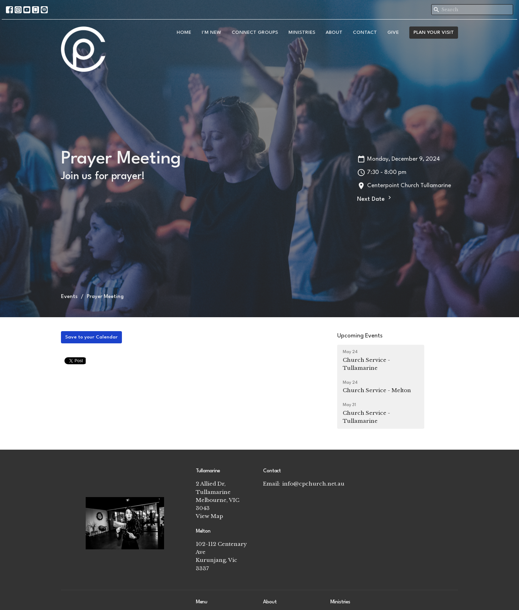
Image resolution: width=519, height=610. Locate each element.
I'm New (211, 32)
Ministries (301, 32)
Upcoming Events (359, 336)
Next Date (375, 198)
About (334, 32)
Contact (365, 32)
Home (184, 32)
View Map (209, 516)
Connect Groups (255, 32)
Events (69, 296)
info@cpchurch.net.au (313, 483)
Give (393, 32)
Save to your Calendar (91, 337)
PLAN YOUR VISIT (433, 32)
